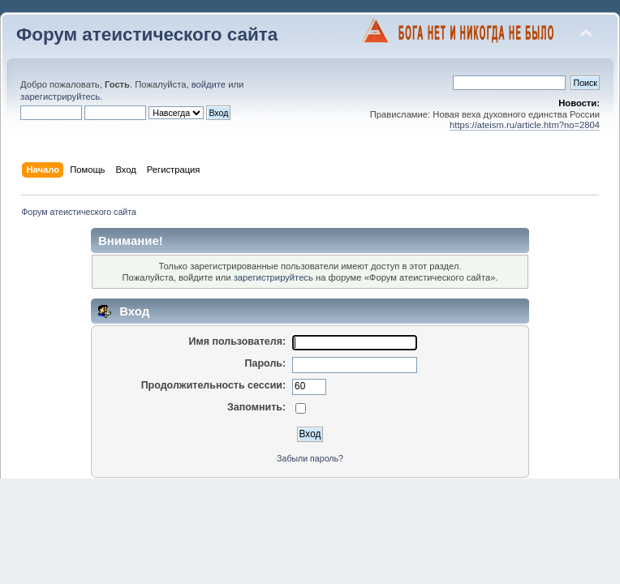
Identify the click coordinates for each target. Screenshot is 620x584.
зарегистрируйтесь (60, 96)
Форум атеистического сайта (147, 34)
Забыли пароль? (310, 458)
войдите (209, 84)
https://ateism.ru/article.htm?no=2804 (525, 125)
